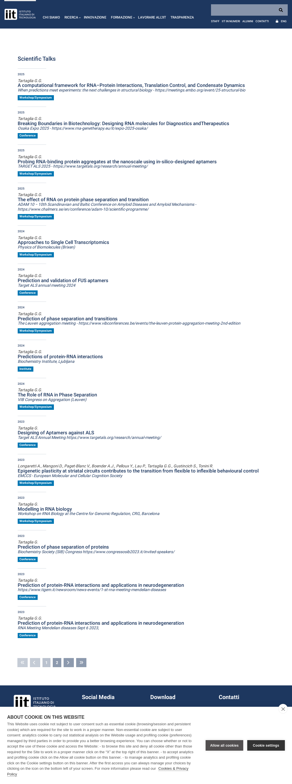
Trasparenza (182, 17)
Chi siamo (51, 17)
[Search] (249, 10)
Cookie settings (266, 746)
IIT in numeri (231, 21)
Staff (215, 21)
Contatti (262, 21)
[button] (72, 14)
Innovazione (95, 17)
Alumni (247, 21)
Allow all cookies (224, 746)
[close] (283, 709)
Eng (284, 21)
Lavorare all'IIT (152, 17)
